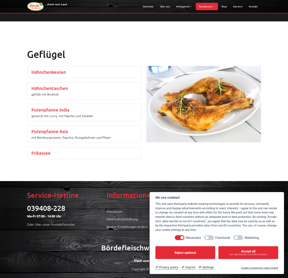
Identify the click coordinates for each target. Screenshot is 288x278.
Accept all (248, 252)
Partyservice (206, 6)
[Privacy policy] (166, 267)
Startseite (148, 6)
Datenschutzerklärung (122, 219)
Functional (222, 238)
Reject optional (185, 253)
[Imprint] (188, 267)
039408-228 (46, 208)
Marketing (252, 238)
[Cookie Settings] (206, 267)
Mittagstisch (183, 6)
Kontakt (253, 6)
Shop (224, 6)
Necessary (193, 238)
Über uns (165, 6)
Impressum (114, 211)
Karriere (237, 6)
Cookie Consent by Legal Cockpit (259, 267)
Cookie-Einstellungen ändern (127, 226)
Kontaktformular (63, 224)
